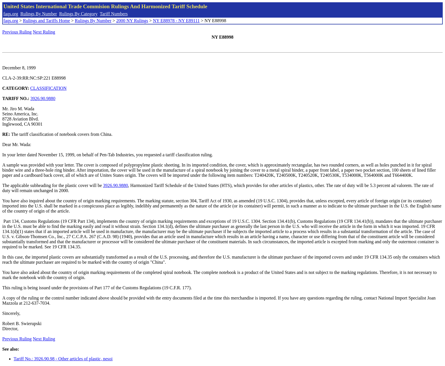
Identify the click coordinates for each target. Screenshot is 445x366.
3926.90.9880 (42, 98)
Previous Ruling (17, 32)
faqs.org (10, 13)
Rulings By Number (38, 13)
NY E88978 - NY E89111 (176, 20)
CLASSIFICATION (48, 88)
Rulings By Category (78, 13)
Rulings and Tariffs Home (46, 20)
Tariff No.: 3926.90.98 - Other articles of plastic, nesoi (63, 358)
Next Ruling (44, 32)
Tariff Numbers (114, 13)
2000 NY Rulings (132, 20)
